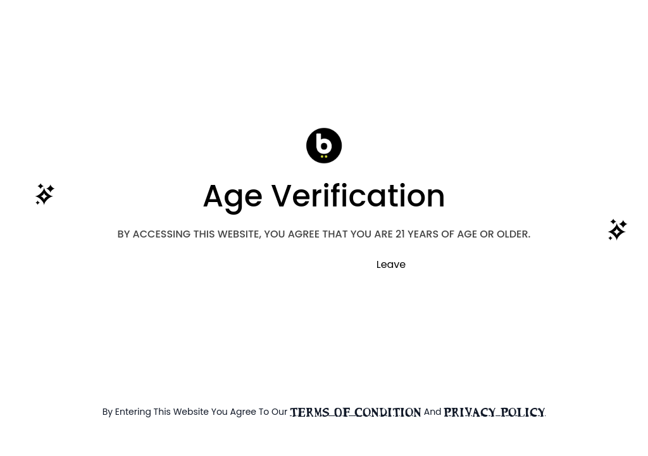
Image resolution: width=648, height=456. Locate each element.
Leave (391, 264)
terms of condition (355, 412)
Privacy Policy (494, 412)
